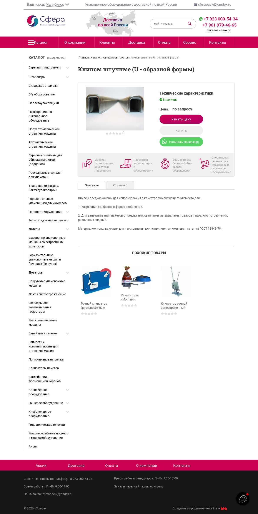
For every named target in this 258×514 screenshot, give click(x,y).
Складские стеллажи (43, 85)
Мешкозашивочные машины (43, 322)
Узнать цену (181, 119)
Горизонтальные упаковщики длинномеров (48, 201)
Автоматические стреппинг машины (42, 144)
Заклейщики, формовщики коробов (45, 379)
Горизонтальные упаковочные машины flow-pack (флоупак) (45, 259)
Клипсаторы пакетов (44, 368)
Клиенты (107, 42)
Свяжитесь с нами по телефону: (47, 479)
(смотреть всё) (56, 58)
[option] (96, 300)
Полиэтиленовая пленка (46, 359)
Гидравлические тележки (47, 424)
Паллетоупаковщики (44, 103)
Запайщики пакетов (43, 333)
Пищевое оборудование (46, 403)
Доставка (136, 42)
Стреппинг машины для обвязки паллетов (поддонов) (45, 160)
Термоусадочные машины (47, 220)
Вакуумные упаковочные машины (47, 283)
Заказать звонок (219, 30)
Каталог (38, 43)
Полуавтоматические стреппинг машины (44, 131)
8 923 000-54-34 (81, 479)
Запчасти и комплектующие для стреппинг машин (43, 346)
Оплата (164, 42)
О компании (74, 42)
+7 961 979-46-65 (219, 25)
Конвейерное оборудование (39, 392)
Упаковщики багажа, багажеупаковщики (44, 188)
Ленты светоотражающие (47, 294)
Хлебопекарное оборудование (40, 414)
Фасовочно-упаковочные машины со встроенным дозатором (47, 242)
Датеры (34, 229)
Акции (33, 446)
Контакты (217, 42)
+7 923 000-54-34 (220, 19)
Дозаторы (36, 272)
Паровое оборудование (45, 212)
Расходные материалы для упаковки (45, 175)
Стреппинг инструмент (45, 67)
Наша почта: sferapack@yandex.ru (48, 494)
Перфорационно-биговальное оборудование (41, 116)
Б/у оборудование (42, 94)
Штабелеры (37, 77)
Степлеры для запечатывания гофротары (40, 307)
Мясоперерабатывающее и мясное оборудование (47, 435)
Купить (181, 130)
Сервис (189, 42)
